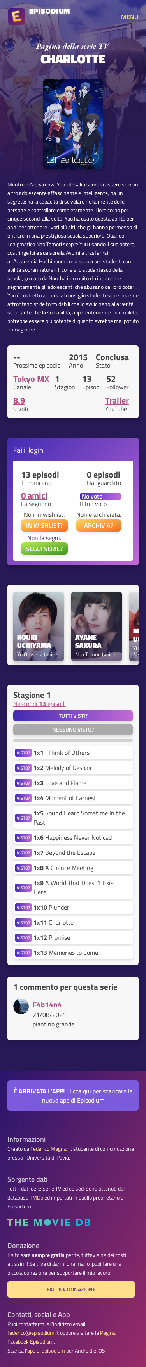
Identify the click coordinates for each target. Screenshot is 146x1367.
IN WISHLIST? (44, 525)
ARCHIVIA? (98, 525)
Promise (51, 937)
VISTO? (23, 752)
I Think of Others (61, 752)
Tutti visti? (73, 715)
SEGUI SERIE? (44, 548)
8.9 (19, 400)
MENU (129, 16)
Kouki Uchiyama (34, 641)
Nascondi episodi (39, 703)
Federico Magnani (50, 1148)
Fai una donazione (71, 1289)
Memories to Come (65, 952)
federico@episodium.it (33, 1333)
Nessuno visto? (73, 729)
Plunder (51, 907)
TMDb (36, 1197)
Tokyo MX (31, 378)
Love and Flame (59, 782)
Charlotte (53, 922)
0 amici (34, 495)
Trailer (117, 400)
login (35, 450)
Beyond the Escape (64, 852)
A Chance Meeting (63, 867)
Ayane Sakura (88, 641)
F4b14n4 (47, 1004)
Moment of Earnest (64, 798)
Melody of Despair (62, 767)
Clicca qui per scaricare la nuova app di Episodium (73, 1095)
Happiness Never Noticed (72, 837)
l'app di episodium (45, 1350)
